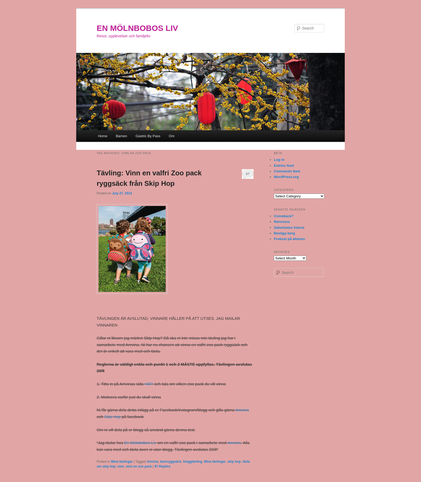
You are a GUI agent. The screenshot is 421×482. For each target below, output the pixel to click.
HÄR (148, 384)
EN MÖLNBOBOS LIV (137, 28)
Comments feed (287, 171)
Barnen (121, 136)
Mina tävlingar (122, 461)
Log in (279, 160)
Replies (162, 466)
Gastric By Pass (148, 136)
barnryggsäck (170, 461)
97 (247, 174)
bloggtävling (192, 461)
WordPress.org (286, 177)
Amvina (242, 410)
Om (172, 136)
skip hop (234, 461)
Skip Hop (112, 416)
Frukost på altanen (289, 239)
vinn (120, 466)
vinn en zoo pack (139, 466)
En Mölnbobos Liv (140, 442)
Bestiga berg (284, 233)
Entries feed (284, 166)
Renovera (282, 222)
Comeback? (284, 216)
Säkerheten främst (289, 228)
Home (102, 136)
